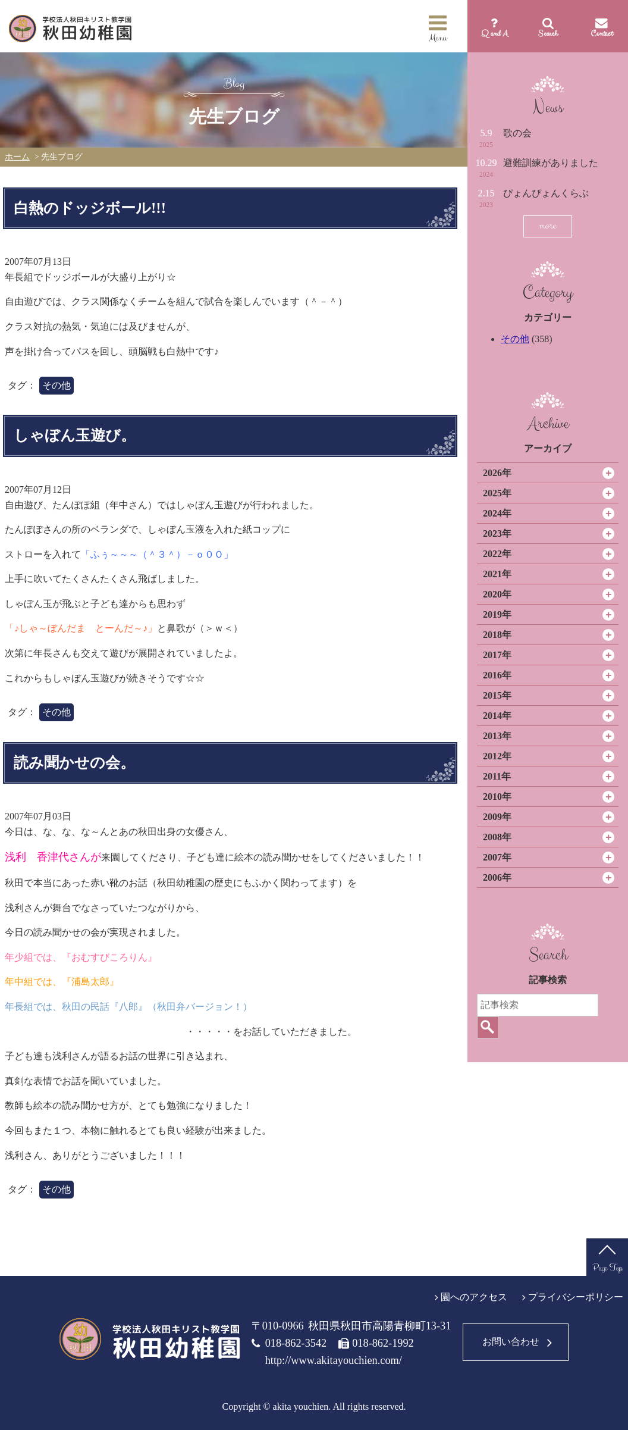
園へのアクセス (474, 1297)
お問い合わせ (510, 1342)
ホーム (17, 156)
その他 (515, 339)
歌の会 (517, 133)
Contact (602, 33)
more (548, 226)
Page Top (607, 1268)
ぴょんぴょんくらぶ (546, 193)
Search (548, 33)
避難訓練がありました (550, 163)
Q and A (494, 33)
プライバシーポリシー (575, 1297)
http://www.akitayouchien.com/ (333, 1360)
